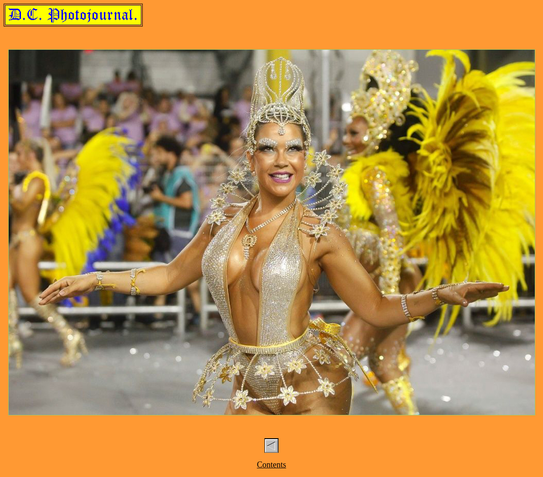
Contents (271, 464)
